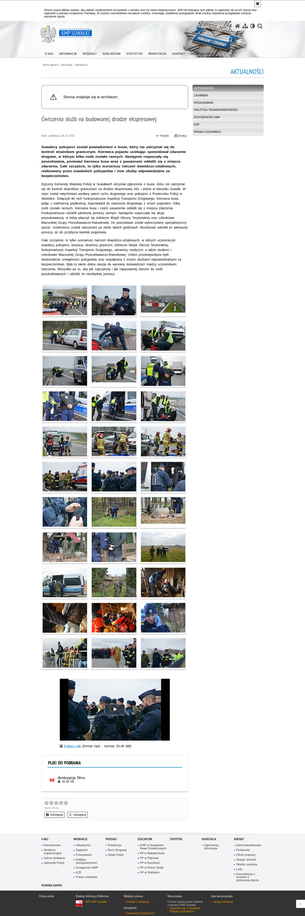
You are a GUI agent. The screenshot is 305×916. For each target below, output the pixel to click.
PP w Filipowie (149, 858)
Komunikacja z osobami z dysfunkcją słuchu (247, 877)
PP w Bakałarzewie (152, 853)
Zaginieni (201, 95)
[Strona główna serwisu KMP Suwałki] (237, 26)
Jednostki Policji (54, 862)
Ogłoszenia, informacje (212, 847)
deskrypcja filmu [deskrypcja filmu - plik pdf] (71, 778)
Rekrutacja (209, 839)
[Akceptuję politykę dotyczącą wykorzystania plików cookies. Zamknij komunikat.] (257, 3)
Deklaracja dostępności (140, 913)
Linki (239, 869)
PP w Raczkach (150, 862)
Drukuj (180, 136)
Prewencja (114, 845)
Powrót (162, 136)
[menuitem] (49, 53)
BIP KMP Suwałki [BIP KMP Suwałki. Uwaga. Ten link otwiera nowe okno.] (96, 901)
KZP (196, 124)
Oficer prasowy (246, 854)
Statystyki (176, 839)
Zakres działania (54, 858)
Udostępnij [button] (54, 814)
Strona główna (50, 65)
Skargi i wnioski (246, 859)
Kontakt (239, 839)
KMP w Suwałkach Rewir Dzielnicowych (153, 847)
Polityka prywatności (182, 911)
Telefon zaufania (246, 864)
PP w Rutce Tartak (152, 867)
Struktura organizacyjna (53, 852)
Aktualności (81, 65)
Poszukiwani (203, 102)
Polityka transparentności (216, 110)
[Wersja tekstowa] (252, 26)
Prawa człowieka (207, 132)
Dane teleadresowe (248, 845)
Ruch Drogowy (117, 850)
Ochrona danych (51, 885)
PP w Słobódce (149, 872)
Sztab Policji (116, 854)
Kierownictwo (52, 845)
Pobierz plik (72, 746)
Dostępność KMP (207, 117)
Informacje (66, 65)
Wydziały (111, 839)
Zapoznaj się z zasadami (185, 908)
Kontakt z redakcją (137, 901)
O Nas (44, 839)
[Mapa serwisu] (245, 26)
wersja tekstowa (223, 901)
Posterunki (243, 850)
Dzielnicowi (145, 839)
